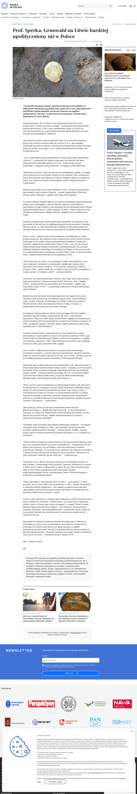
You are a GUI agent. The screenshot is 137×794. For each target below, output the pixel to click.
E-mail (44, 656)
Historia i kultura (23, 24)
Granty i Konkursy (75, 17)
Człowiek (33, 14)
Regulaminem (76, 633)
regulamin (54, 665)
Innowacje (26, 17)
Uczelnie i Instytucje (10, 17)
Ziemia (60, 14)
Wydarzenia (90, 17)
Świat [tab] (134, 50)
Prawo (46, 17)
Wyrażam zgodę (55, 782)
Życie (51, 14)
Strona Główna (117, 24)
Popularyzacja (57, 17)
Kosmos (4, 14)
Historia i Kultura (18, 14)
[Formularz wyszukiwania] (95, 6)
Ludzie (101, 17)
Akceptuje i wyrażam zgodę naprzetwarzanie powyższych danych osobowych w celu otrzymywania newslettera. (69, 666)
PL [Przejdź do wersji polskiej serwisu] (131, 6)
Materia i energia (73, 14)
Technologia (89, 14)
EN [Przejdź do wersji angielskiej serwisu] (134, 6)
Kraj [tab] (128, 50)
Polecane (114, 130)
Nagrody (37, 17)
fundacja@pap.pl (96, 773)
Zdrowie (43, 14)
